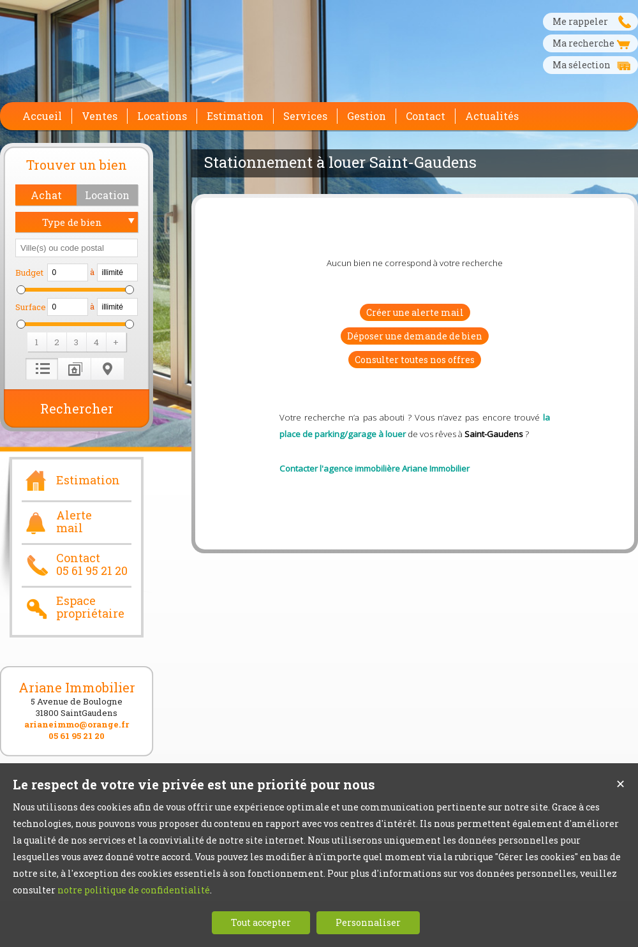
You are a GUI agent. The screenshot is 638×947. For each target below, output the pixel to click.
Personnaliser (368, 922)
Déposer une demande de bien (414, 336)
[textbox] (76, 248)
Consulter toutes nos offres (415, 360)
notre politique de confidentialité (133, 890)
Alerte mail (57, 522)
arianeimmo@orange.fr (76, 724)
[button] (46, 194)
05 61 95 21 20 (76, 736)
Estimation (71, 478)
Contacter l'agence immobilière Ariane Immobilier (374, 468)
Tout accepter (261, 922)
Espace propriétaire (73, 607)
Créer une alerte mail (415, 312)
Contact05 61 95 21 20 (75, 564)
